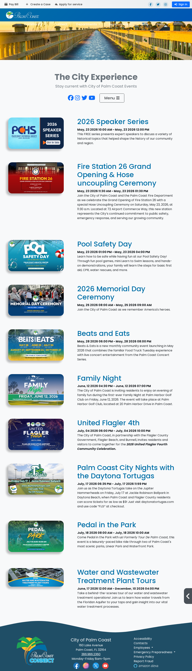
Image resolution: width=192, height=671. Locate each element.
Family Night (99, 378)
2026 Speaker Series (112, 122)
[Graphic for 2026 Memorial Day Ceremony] (36, 302)
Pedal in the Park (106, 525)
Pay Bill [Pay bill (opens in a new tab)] (11, 4)
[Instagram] (165, 4)
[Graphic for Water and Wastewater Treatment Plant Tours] (36, 579)
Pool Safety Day (104, 244)
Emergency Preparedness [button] (153, 652)
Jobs (144, 24)
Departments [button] (87, 24)
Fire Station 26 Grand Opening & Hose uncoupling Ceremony (116, 175)
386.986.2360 (90, 654)
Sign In (180, 4)
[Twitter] (158, 4)
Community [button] (33, 24)
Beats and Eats (103, 333)
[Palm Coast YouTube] (105, 665)
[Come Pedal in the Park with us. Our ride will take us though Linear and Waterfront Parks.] (36, 538)
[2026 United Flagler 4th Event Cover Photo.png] (36, 436)
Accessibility (143, 639)
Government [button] (119, 24)
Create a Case (38, 4)
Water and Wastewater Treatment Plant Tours (118, 576)
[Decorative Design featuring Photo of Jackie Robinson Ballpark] (36, 481)
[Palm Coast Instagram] (86, 665)
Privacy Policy (144, 657)
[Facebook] (150, 4)
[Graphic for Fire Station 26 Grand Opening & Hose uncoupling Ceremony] (36, 180)
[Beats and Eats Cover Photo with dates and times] (36, 347)
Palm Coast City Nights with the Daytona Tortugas (125, 472)
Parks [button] (161, 24)
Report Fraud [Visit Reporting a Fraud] (143, 661)
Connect (61, 24)
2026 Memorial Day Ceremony (111, 293)
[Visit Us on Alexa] (146, 666)
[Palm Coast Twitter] (96, 665)
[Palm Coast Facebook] (76, 665)
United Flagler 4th (108, 423)
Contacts (141, 643)
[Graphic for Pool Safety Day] (36, 257)
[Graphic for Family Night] (36, 391)
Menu (112, 98)
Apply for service (68, 4)
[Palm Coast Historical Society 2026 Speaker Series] (36, 135)
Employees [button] (142, 648)
